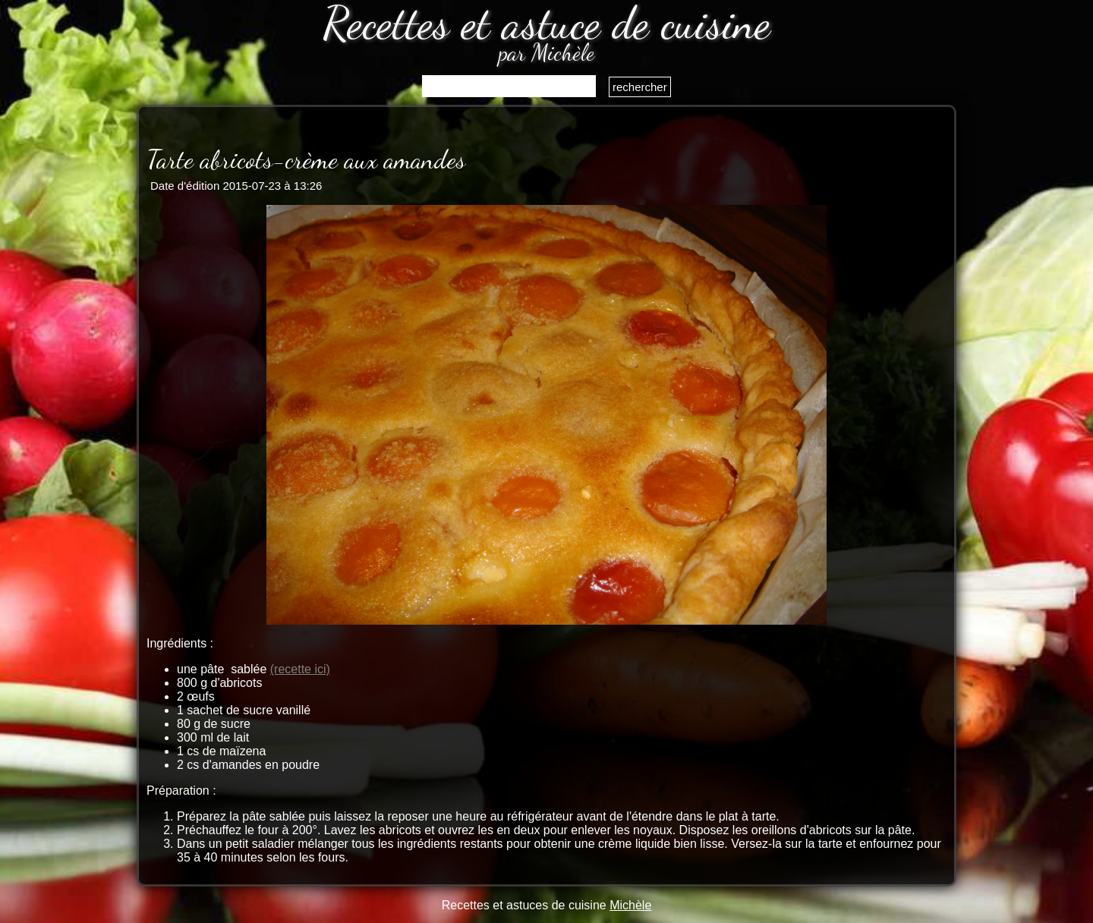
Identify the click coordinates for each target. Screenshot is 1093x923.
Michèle (630, 905)
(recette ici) (300, 669)
